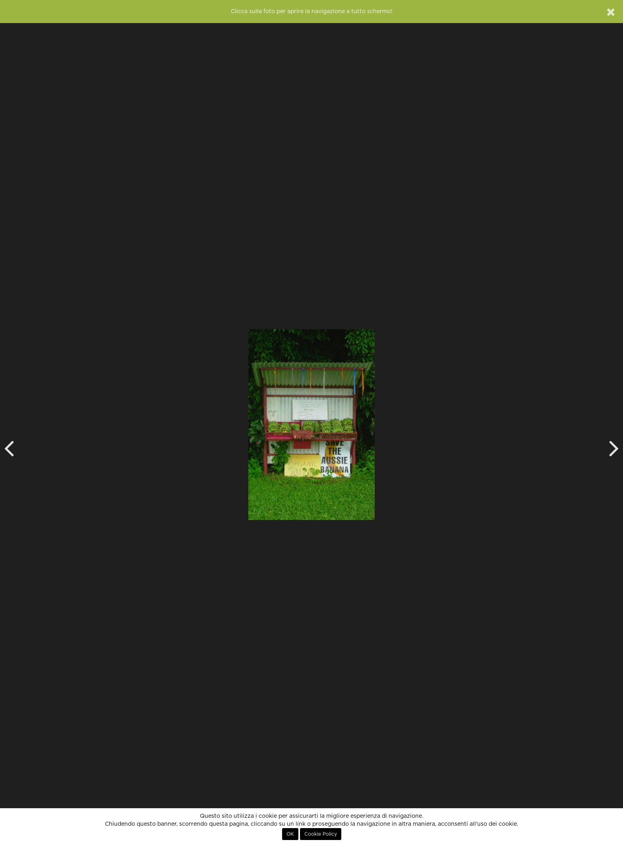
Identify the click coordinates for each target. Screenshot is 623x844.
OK (290, 834)
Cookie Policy (320, 834)
